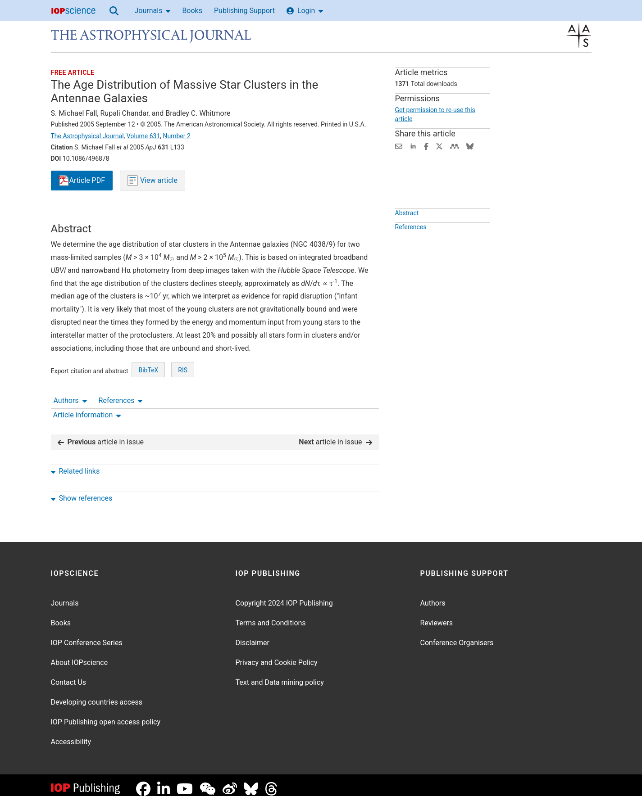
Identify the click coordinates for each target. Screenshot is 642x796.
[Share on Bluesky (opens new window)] (470, 145)
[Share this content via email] (398, 145)
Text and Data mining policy (280, 675)
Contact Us (69, 675)
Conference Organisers (457, 635)
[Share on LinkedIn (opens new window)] (413, 145)
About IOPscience (79, 655)
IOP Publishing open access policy (106, 714)
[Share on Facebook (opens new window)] (426, 145)
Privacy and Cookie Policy (277, 655)
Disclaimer (252, 635)
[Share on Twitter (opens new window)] (439, 145)
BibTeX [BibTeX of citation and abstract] (148, 403)
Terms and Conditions (271, 615)
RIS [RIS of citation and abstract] (182, 403)
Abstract (407, 233)
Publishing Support (244, 10)
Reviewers (436, 615)
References (121, 214)
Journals (153, 10)
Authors (70, 214)
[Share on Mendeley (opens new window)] (454, 145)
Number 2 (177, 136)
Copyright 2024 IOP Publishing (284, 596)
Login (305, 10)
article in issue (101, 434)
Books (192, 10)
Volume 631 (143, 136)
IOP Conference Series (87, 635)
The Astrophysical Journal (87, 136)
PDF (82, 180)
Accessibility (71, 734)
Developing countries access (97, 695)
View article (152, 180)
